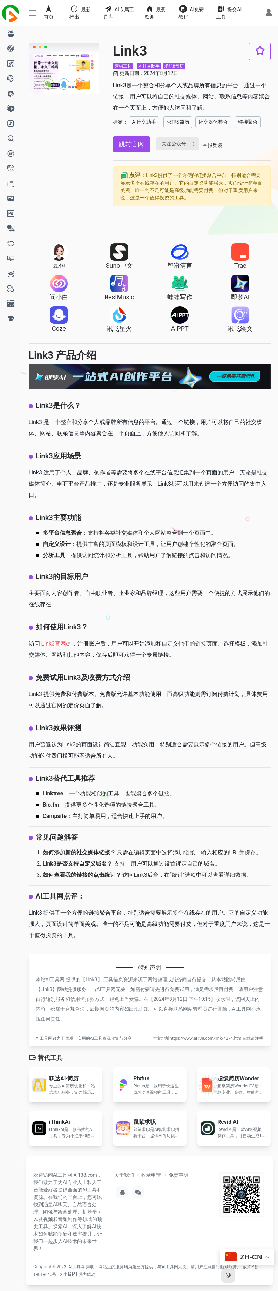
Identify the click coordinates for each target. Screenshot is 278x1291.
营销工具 (123, 66)
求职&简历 (174, 66)
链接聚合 (248, 122)
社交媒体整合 (213, 122)
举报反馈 (212, 145)
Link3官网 (53, 643)
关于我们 (124, 1175)
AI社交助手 (149, 66)
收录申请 (151, 1175)
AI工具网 (76, 1266)
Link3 (91, 979)
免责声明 (178, 1175)
